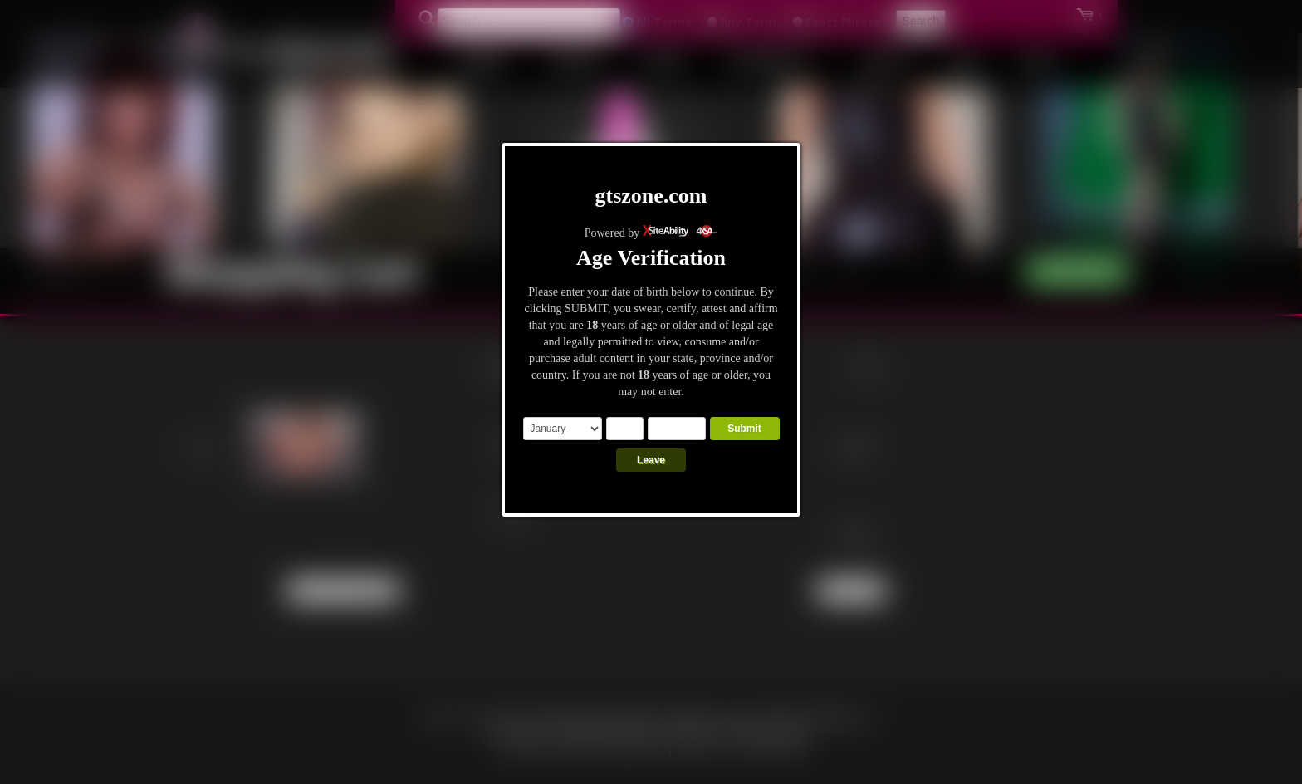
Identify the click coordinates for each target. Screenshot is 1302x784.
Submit (744, 428)
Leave (651, 460)
